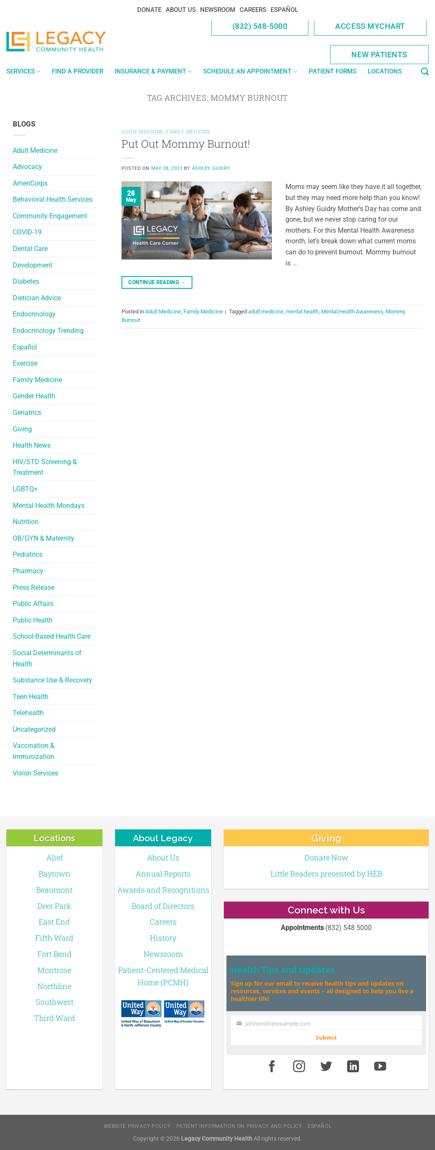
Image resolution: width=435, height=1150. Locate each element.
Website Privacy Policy (137, 1126)
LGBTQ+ (25, 489)
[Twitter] (326, 1067)
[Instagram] (299, 1067)
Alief (54, 857)
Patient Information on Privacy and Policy (239, 1126)
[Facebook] (272, 1067)
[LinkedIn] (353, 1067)
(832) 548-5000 (260, 26)
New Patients (379, 54)
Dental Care (30, 249)
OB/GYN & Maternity (43, 538)
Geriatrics (27, 413)
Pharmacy (28, 571)
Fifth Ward (54, 938)
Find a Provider (77, 71)
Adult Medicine (35, 151)
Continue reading (157, 283)
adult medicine (265, 311)
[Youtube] (380, 1067)
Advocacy (27, 167)
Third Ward (54, 1018)
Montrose (54, 970)
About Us (181, 10)
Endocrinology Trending (48, 331)
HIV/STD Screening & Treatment (45, 467)
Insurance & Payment (153, 72)
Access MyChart (370, 26)
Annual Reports (163, 873)
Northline (54, 986)
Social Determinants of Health (47, 658)
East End (54, 921)
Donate (149, 10)
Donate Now (326, 857)
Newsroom (217, 10)
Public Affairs (33, 604)
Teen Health (30, 697)
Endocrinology (34, 314)
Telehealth (28, 713)
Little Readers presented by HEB (326, 873)
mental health (302, 311)
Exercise (25, 363)
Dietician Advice (37, 298)
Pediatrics (27, 554)
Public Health (33, 620)
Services (23, 72)
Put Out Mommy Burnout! (185, 143)
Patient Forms (332, 71)
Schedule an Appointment (250, 72)
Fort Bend (54, 954)
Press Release (33, 587)
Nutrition (26, 522)
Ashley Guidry (211, 168)
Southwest (54, 1002)
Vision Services (35, 773)
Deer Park (54, 906)
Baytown (55, 873)
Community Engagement (50, 216)
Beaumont (54, 890)
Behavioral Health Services (53, 199)
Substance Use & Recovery (52, 680)
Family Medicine (37, 380)
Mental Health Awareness (352, 311)
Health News (32, 445)
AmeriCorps (30, 183)
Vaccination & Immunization (33, 751)
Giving (22, 429)
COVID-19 (27, 232)
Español (284, 10)
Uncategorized (34, 729)
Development (32, 265)
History (163, 938)
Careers (253, 10)
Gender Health (34, 396)
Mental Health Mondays (49, 506)
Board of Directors (163, 906)
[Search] (425, 72)
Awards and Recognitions (163, 890)
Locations (385, 71)
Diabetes (26, 281)
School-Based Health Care (51, 636)
